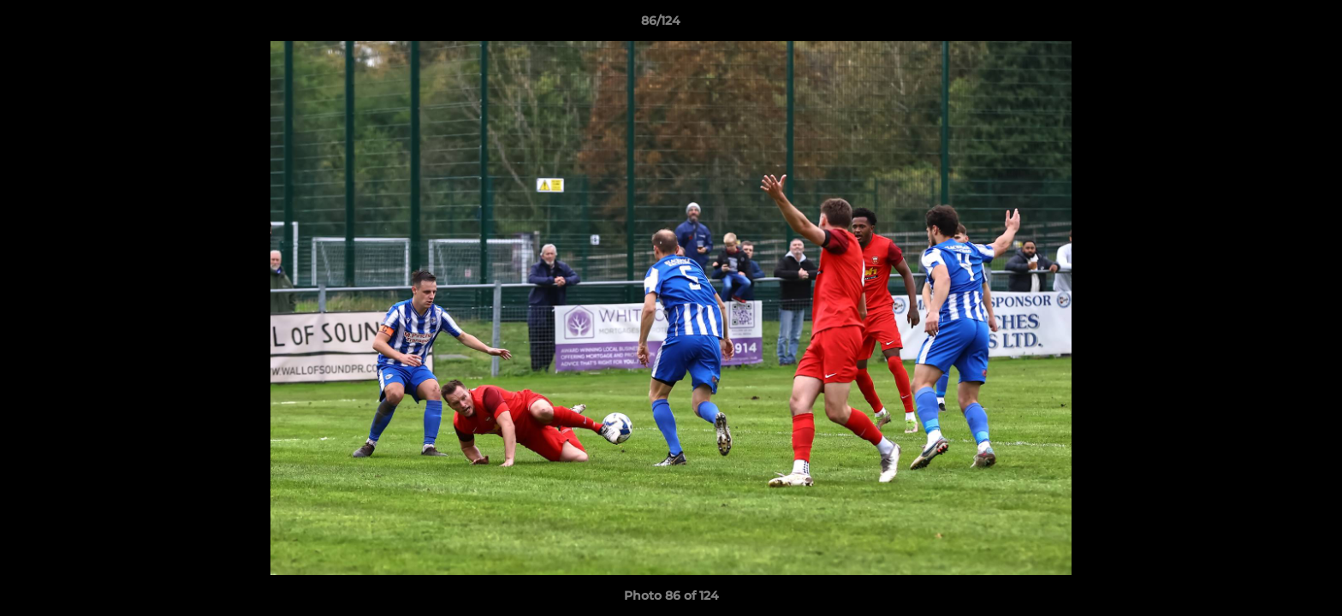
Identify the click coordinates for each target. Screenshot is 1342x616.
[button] (1270, 25)
